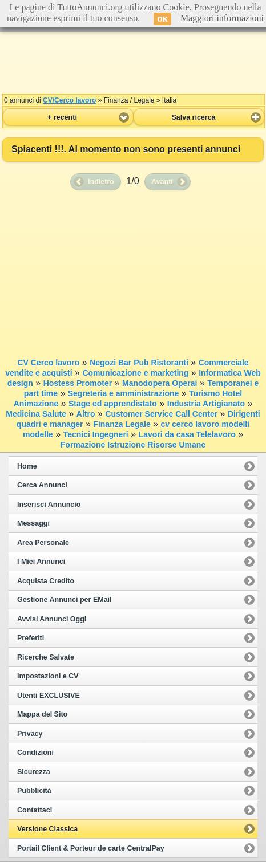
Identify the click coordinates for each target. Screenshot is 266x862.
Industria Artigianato (206, 403)
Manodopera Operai (159, 383)
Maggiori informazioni (222, 18)
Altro (85, 413)
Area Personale (43, 543)
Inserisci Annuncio (48, 505)
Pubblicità (34, 791)
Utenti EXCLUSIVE (48, 696)
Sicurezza (33, 772)
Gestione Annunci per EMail (64, 600)
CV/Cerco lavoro (69, 100)
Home (27, 466)
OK (162, 19)
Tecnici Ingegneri (95, 434)
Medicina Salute (36, 413)
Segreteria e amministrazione (123, 393)
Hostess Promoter (77, 383)
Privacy (29, 734)
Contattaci (34, 810)
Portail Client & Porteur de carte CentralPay (90, 848)
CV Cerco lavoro (48, 362)
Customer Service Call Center (161, 413)
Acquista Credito (45, 581)
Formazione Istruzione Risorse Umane (133, 444)
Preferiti (30, 638)
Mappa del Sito (42, 714)
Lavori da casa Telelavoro (187, 434)
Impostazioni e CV (48, 676)
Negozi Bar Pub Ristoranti (139, 362)
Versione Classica (47, 829)
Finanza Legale (121, 424)
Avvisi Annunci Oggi (51, 619)
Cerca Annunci (42, 485)
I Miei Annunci (41, 562)
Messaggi (33, 523)
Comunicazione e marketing (135, 372)
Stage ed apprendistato (112, 403)
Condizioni (35, 753)
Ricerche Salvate (45, 657)
